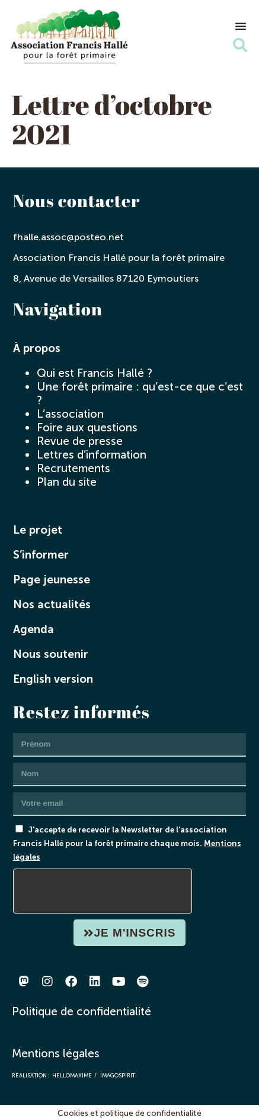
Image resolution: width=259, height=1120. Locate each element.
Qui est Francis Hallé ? (94, 373)
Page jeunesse (51, 579)
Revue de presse (80, 441)
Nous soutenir (50, 654)
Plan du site (67, 482)
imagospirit (117, 1075)
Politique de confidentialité (81, 1011)
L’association (70, 414)
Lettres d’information (91, 454)
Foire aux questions (87, 427)
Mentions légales (56, 1053)
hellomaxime (72, 1075)
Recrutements (73, 468)
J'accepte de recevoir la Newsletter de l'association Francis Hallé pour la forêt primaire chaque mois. (127, 843)
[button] (241, 26)
